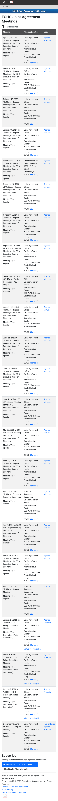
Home (4, 7)
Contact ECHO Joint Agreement (15, 787)
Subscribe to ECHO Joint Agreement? (19, 764)
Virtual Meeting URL (32, 649)
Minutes (47, 71)
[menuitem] (4, 2)
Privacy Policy (7, 789)
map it (34, 63)
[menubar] (7, 2)
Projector (47, 40)
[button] (4, 2)
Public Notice (49, 724)
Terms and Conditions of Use (14, 792)
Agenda (47, 38)
